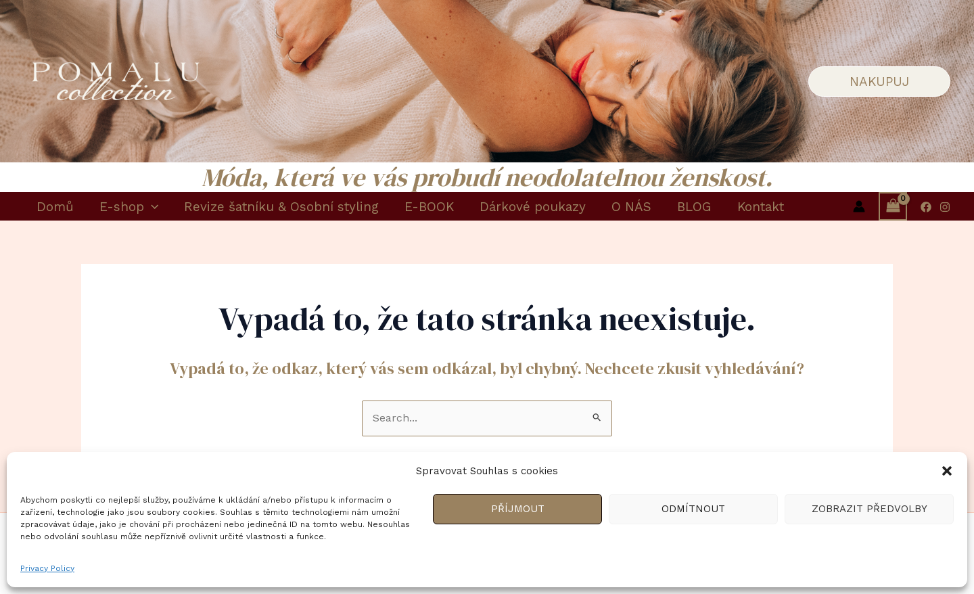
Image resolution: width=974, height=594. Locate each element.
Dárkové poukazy (533, 206)
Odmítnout (693, 509)
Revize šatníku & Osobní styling (281, 206)
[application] (151, 206)
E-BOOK (429, 206)
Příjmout (517, 509)
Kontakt (760, 206)
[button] (947, 471)
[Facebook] (926, 207)
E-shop (128, 206)
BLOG (694, 206)
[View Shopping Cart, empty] (893, 206)
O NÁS (631, 206)
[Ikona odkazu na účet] (859, 206)
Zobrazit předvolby (869, 509)
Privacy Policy (47, 568)
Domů (55, 206)
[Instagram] (945, 207)
